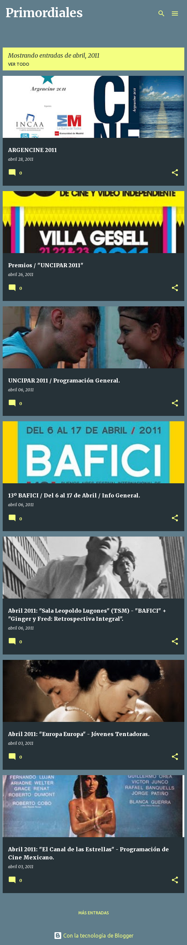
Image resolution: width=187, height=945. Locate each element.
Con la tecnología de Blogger (94, 936)
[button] (175, 173)
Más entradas (93, 913)
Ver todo (18, 64)
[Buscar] (161, 13)
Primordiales (44, 13)
